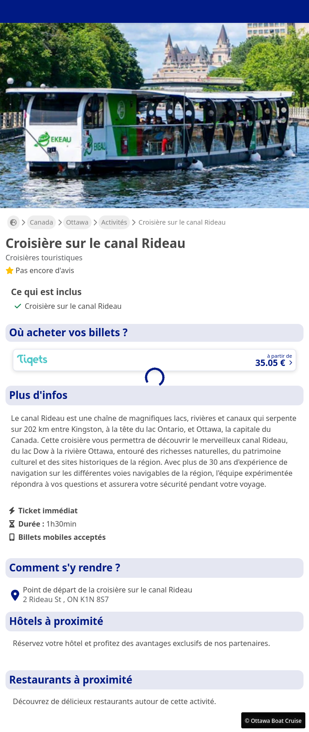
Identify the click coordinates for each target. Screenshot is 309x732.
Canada (41, 222)
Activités (114, 222)
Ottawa (77, 222)
